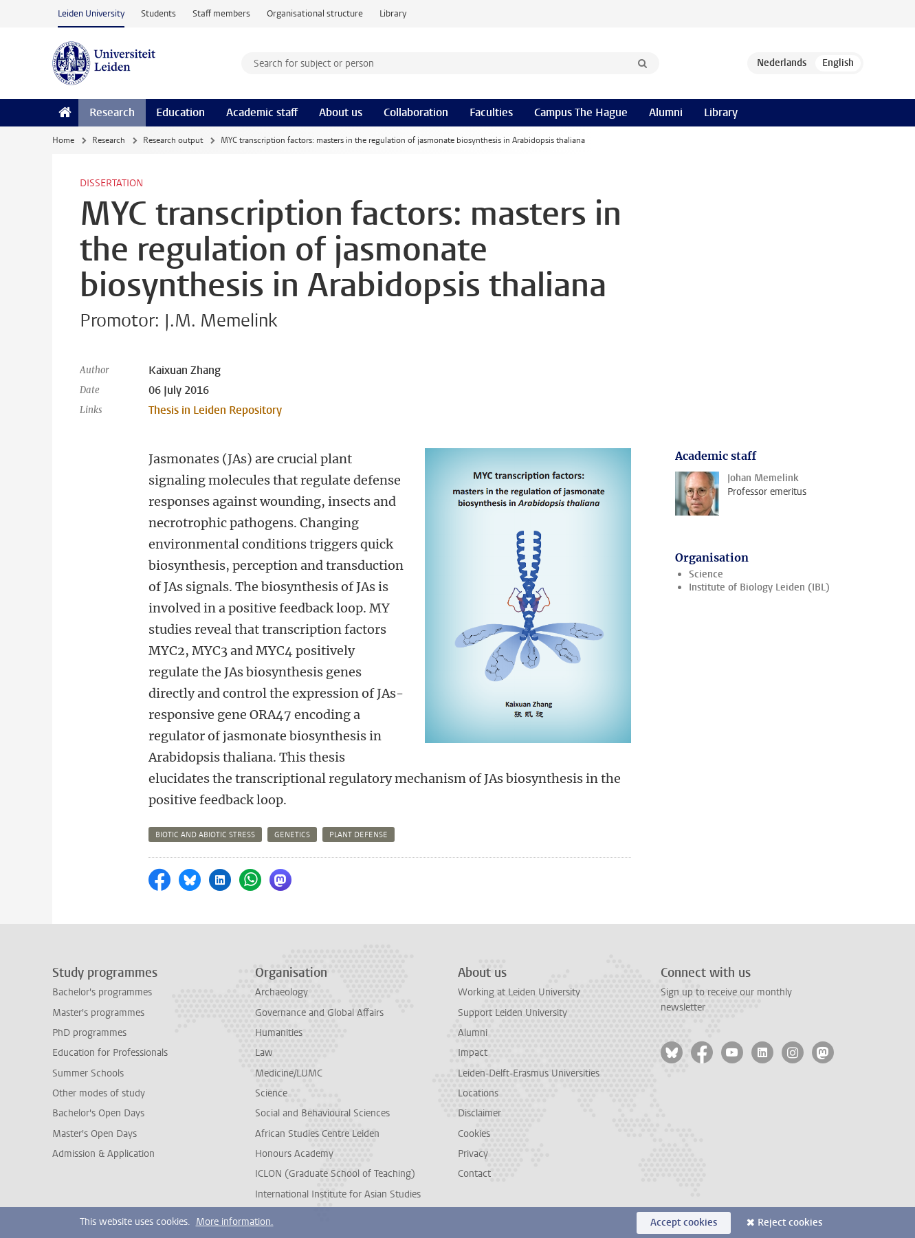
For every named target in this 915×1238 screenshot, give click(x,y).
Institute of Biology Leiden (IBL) (759, 587)
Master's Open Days (94, 1133)
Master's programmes (98, 1012)
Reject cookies (790, 1222)
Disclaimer (479, 1113)
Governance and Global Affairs (319, 1012)
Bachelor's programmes (102, 992)
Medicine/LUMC (288, 1073)
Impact (472, 1052)
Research (112, 112)
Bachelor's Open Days (98, 1113)
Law (264, 1052)
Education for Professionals (110, 1052)
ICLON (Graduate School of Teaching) (335, 1173)
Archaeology (281, 992)
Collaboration (416, 112)
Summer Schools (88, 1073)
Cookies (474, 1133)
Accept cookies (683, 1222)
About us (340, 112)
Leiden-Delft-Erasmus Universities (528, 1073)
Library (392, 13)
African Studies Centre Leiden (317, 1133)
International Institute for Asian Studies (338, 1194)
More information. (235, 1221)
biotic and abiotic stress (205, 835)
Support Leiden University (512, 1012)
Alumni (666, 112)
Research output (173, 140)
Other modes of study (98, 1093)
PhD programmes (89, 1032)
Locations (478, 1093)
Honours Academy (294, 1153)
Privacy (473, 1153)
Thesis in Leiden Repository (215, 410)
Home (63, 140)
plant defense (358, 835)
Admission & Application (103, 1153)
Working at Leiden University (519, 992)
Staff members (221, 13)
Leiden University (91, 13)
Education (180, 112)
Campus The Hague (581, 112)
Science (706, 574)
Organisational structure (315, 13)
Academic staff (262, 112)
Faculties (491, 112)
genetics (292, 835)
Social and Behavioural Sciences (322, 1113)
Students (158, 13)
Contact (474, 1173)
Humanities (278, 1032)
